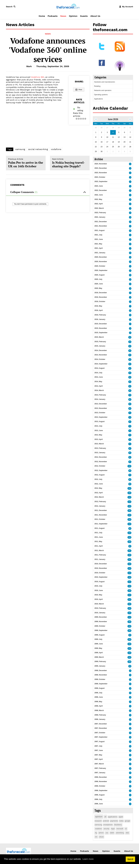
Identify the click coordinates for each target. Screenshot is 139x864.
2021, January (99, 253)
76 (130, 417)
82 (130, 546)
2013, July (98, 426)
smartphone (108, 825)
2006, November (100, 781)
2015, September (100, 333)
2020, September (100, 270)
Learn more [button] (88, 859)
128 (129, 590)
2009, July (98, 639)
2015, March (99, 337)
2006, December (100, 777)
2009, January (99, 666)
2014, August (99, 368)
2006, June (98, 804)
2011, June (98, 537)
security (106, 829)
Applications (98, 99)
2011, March (99, 550)
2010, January (99, 613)
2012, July (98, 479)
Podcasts (53, 16)
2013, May (98, 435)
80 (130, 484)
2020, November (100, 261)
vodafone (56, 149)
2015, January (99, 346)
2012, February (100, 501)
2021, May (98, 244)
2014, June (98, 377)
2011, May (98, 541)
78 (130, 395)
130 (129, 519)
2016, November (100, 297)
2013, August (99, 421)
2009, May (98, 648)
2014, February (100, 395)
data (127, 833)
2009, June (98, 644)
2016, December (100, 293)
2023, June (98, 186)
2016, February (100, 315)
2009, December (100, 617)
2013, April (98, 439)
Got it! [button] (130, 859)
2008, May (98, 702)
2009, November (100, 621)
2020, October (99, 266)
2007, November (100, 728)
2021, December (100, 222)
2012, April (98, 493)
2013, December (100, 404)
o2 (126, 829)
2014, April (98, 386)
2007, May (98, 755)
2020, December (100, 257)
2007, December (100, 724)
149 (129, 626)
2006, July (98, 799)
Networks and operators (102, 90)
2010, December (100, 564)
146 (129, 621)
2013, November (100, 408)
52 (130, 381)
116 (129, 559)
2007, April (98, 759)
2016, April (98, 310)
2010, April (98, 599)
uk (105, 817)
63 (130, 390)
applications (112, 817)
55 (130, 386)
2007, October (99, 733)
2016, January (99, 319)
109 (129, 515)
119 (129, 524)
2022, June (98, 195)
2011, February (100, 555)
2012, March (99, 497)
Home (42, 16)
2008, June (98, 697)
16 (130, 337)
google (127, 821)
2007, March (99, 764)
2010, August (99, 582)
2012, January (99, 506)
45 (130, 355)
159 (129, 639)
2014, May (98, 381)
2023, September (100, 181)
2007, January (99, 773)
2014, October (99, 359)
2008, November (100, 675)
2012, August (99, 475)
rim (96, 837)
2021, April (98, 248)
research (98, 821)
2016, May (98, 306)
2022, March (99, 208)
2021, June (98, 239)
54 (130, 359)
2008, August (99, 688)
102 (129, 466)
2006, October (99, 786)
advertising (120, 833)
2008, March (99, 710)
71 (130, 413)
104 (129, 604)
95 (130, 453)
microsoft (119, 829)
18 (130, 342)
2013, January (99, 453)
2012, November (100, 462)
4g (96, 833)
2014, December (100, 350)
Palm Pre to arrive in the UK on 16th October (25, 163)
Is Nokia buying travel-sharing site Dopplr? (69, 163)
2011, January (99, 559)
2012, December (100, 457)
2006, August (99, 795)
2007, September (100, 737)
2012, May (98, 488)
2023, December (100, 168)
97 (130, 448)
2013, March (99, 444)
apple (121, 817)
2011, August (99, 528)
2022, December (100, 190)
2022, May (98, 199)
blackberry (118, 825)
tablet (112, 833)
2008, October (99, 679)
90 (130, 528)
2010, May (98, 595)
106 (129, 510)
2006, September (100, 790)
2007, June (98, 750)
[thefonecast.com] (68, 6)
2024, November (100, 164)
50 (130, 377)
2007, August (99, 741)
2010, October (99, 573)
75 (130, 426)
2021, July (98, 235)
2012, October (99, 466)
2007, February (100, 768)
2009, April (98, 653)
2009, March (99, 657)
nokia (121, 821)
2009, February (100, 661)
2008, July (98, 693)
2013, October (99, 413)
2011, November (100, 515)
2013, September (100, 417)
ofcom (101, 837)
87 (130, 462)
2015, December (100, 324)
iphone (101, 833)
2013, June (98, 430)
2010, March (99, 604)
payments (114, 821)
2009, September (100, 630)
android (106, 821)
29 (130, 666)
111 (129, 582)
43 (130, 373)
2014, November (100, 355)
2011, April (98, 546)
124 (129, 533)
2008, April (98, 706)
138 (129, 555)
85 (130, 399)
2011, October (99, 519)
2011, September (100, 524)
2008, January (99, 719)
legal (113, 829)
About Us (95, 16)
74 (130, 439)
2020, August (99, 275)
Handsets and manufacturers (104, 82)
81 (130, 457)
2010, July (98, 586)
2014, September (100, 364)
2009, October (99, 626)
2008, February (100, 715)
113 (129, 501)
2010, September (100, 577)
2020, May (98, 288)
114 (129, 595)
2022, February (100, 213)
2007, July (98, 746)
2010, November (100, 568)
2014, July (98, 373)
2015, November (100, 328)
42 (130, 364)
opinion (98, 816)
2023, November (100, 173)
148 (129, 630)
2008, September (100, 684)
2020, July (98, 279)
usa (106, 833)
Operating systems (101, 95)
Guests (84, 16)
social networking (38, 149)
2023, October (99, 177)
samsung (20, 149)
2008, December (100, 670)
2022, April (98, 204)
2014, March (99, 390)
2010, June (98, 590)
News (63, 16)
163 (129, 657)
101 (129, 550)
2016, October (99, 301)
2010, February (100, 608)
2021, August (99, 230)
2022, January (99, 217)
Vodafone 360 (37, 77)
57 (130, 421)
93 (130, 635)
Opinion (73, 16)
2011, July (98, 533)
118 (129, 564)
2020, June (98, 284)
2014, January (99, 399)
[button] (11, 6)
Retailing (97, 86)
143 (129, 613)
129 (129, 506)
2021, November (100, 226)
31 (130, 368)
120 (129, 537)
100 (129, 493)
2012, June (98, 484)
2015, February (100, 342)
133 (129, 488)
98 (130, 470)
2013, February (100, 448)
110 (129, 497)
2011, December (100, 510)
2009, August (99, 635)
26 (130, 346)
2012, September (100, 470)
